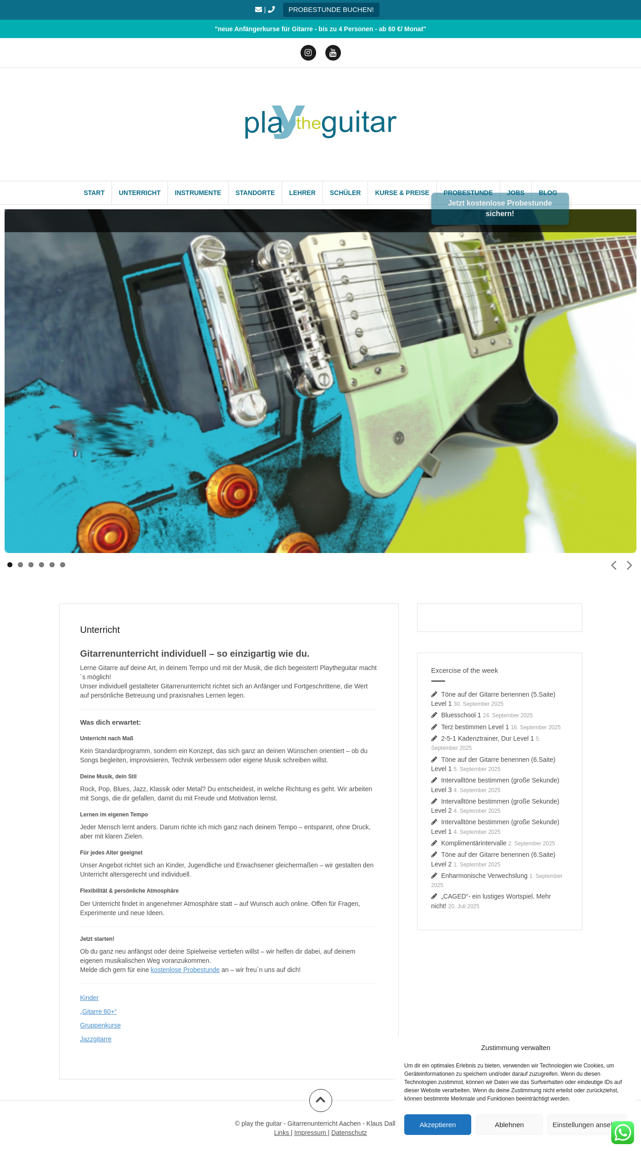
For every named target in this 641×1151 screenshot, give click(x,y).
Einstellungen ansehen (587, 1125)
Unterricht (140, 192)
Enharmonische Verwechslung (484, 875)
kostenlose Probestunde (185, 969)
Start (94, 192)
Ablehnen (509, 1125)
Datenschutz (349, 1132)
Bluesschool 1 (461, 715)
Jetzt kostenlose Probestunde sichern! (500, 208)
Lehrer (302, 192)
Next (629, 564)
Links (282, 1132)
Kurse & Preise (402, 192)
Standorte (255, 192)
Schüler (345, 192)
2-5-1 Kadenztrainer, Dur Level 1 (487, 738)
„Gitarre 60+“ (98, 1011)
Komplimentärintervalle (473, 843)
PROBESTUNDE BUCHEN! (331, 9)
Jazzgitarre (95, 1039)
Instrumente (198, 192)
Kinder (89, 997)
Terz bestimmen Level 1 (475, 727)
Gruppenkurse (100, 1025)
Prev (613, 564)
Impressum (311, 1132)
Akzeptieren (437, 1125)
